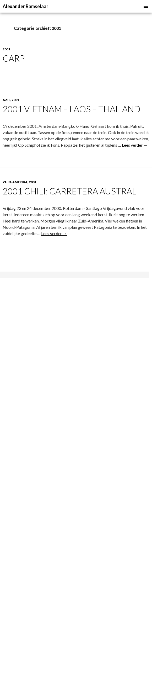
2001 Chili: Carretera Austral (69, 191)
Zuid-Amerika (15, 182)
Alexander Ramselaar (25, 6)
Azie (6, 100)
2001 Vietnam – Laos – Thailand (71, 109)
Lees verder (135, 144)
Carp (14, 58)
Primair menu (145, 6)
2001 (6, 49)
